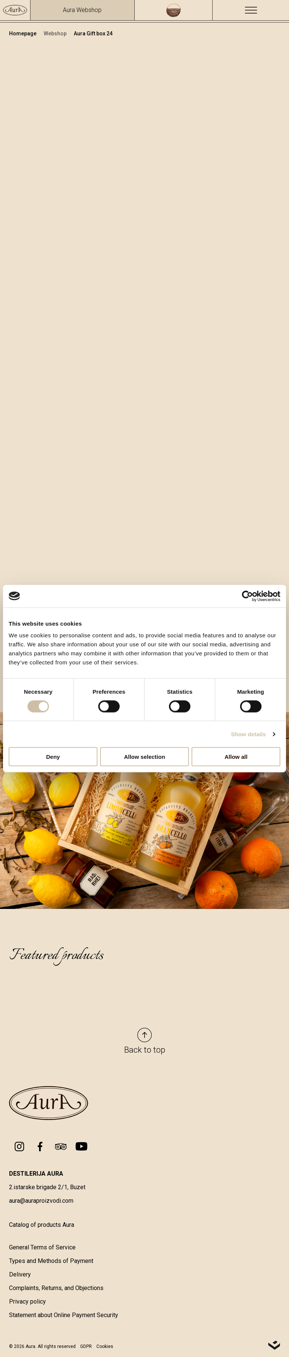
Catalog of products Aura (41, 1226)
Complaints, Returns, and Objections (56, 1289)
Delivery (20, 1276)
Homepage (23, 33)
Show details (248, 734)
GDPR (86, 1348)
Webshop (56, 33)
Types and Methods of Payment (51, 1262)
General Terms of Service (42, 1248)
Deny (53, 757)
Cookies (104, 1348)
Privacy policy (27, 1303)
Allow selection (144, 757)
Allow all (236, 757)
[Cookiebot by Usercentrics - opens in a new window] (247, 596)
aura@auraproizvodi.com (41, 1202)
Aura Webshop (82, 10)
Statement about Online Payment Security (63, 1316)
